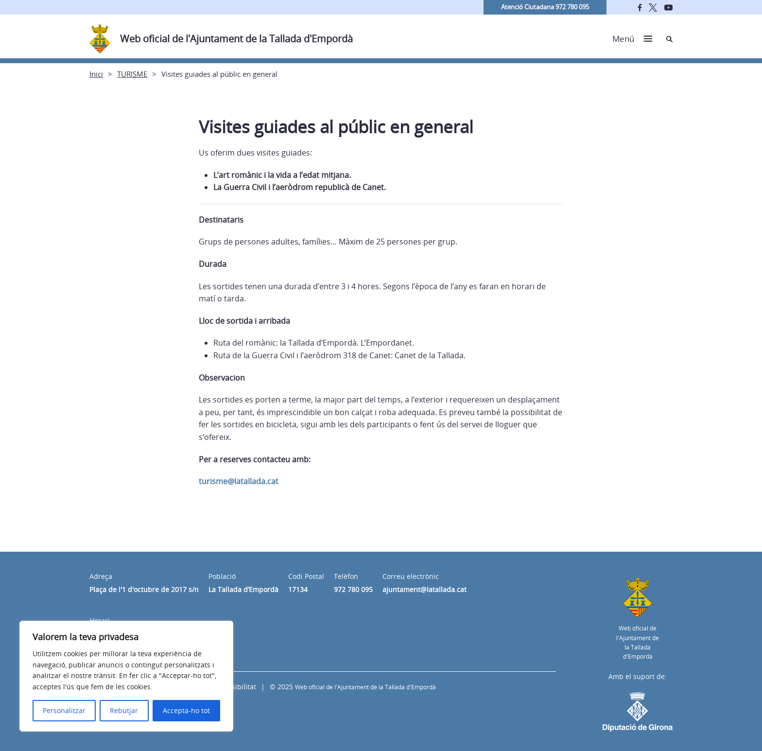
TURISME (132, 74)
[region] (126, 676)
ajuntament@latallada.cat (424, 589)
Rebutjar (124, 710)
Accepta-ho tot (186, 710)
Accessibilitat (234, 686)
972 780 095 (353, 589)
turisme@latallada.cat (238, 481)
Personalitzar (64, 710)
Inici (96, 74)
